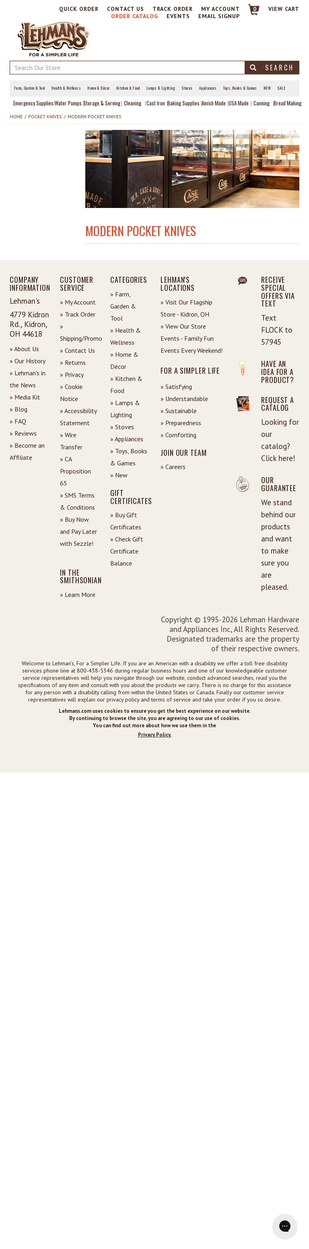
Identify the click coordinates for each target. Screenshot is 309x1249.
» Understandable (184, 399)
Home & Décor (98, 88)
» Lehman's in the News (27, 379)
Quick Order (79, 8)
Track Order (172, 8)
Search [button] (272, 67)
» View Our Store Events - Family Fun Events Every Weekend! (191, 338)
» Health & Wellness (125, 336)
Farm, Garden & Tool (29, 88)
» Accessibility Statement (78, 417)
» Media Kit (25, 397)
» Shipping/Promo (79, 332)
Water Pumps (68, 103)
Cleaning (132, 103)
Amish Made (214, 103)
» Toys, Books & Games (128, 457)
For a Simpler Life (190, 370)
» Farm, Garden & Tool (123, 306)
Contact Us (125, 8)
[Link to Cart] (250, 13)
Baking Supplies (183, 103)
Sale (281, 88)
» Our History (27, 361)
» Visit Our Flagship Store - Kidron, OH (186, 308)
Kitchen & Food (128, 88)
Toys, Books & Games (240, 88)
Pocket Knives (45, 116)
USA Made (239, 103)
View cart (283, 8)
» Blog (18, 409)
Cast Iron (155, 103)
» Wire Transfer (71, 441)
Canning (261, 103)
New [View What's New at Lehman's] (267, 88)
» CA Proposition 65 (75, 471)
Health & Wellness (66, 88)
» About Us (24, 349)
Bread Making (287, 103)
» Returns (73, 362)
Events (178, 16)
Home (16, 116)
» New (119, 475)
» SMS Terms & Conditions (77, 501)
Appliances (208, 88)
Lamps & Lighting (160, 88)
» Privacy (72, 374)
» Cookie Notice (71, 393)
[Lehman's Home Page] (54, 38)
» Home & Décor (124, 360)
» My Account (78, 302)
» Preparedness (181, 423)
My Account (220, 8)
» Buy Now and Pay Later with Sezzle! (78, 531)
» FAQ (18, 421)
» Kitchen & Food (126, 384)
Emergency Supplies (33, 103)
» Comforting (178, 435)
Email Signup (219, 16)
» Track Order (77, 314)
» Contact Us (77, 350)
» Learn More (77, 595)
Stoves (187, 88)
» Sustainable (179, 411)
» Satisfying (176, 387)
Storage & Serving (101, 103)
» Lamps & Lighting (125, 409)
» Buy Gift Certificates (125, 521)
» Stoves (122, 427)
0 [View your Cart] (255, 8)
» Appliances (126, 439)
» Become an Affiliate (27, 451)
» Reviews (23, 433)
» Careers (173, 467)
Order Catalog (134, 16)
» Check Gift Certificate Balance (126, 551)
